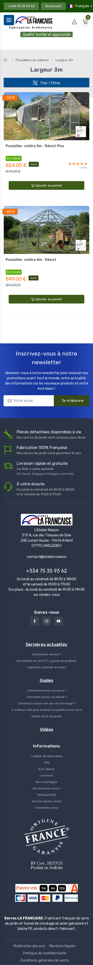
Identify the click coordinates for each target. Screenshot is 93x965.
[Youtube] (58, 621)
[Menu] (9, 20)
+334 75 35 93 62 (21, 6)
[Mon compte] (74, 22)
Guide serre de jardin (46, 716)
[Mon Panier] (85, 22)
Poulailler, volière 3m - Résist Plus (35, 146)
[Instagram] (46, 621)
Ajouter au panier (46, 186)
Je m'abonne (69, 400)
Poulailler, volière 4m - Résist (31, 260)
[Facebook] (34, 621)
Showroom (53, 6)
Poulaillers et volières (32, 60)
